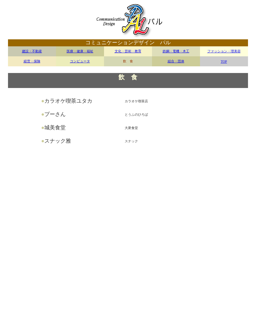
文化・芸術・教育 (128, 51)
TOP (224, 61)
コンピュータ (80, 61)
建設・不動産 (32, 51)
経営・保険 (32, 61)
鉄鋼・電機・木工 (176, 51)
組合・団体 (176, 61)
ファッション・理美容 (224, 51)
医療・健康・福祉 (80, 51)
